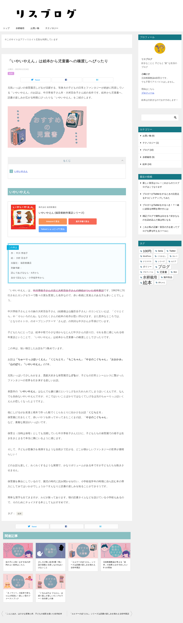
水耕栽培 (20, 28)
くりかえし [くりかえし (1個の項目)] (161, 256)
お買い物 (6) (148, 135)
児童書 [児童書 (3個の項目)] (163, 272)
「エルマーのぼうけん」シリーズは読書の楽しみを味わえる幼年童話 (83, 565)
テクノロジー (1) (151, 143)
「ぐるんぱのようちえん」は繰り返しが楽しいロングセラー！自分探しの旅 (50, 596)
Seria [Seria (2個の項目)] (160, 251)
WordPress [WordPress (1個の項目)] (147, 256)
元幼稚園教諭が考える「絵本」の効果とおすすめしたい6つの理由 (115, 565)
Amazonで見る (52, 221)
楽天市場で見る (82, 221)
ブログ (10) (148, 150)
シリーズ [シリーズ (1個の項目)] (161, 261)
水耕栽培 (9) (148, 157)
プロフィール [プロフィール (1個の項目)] (148, 272)
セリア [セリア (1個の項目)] (173, 261)
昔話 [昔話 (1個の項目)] (175, 272)
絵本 (11, 73)
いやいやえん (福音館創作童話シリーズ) (61, 212)
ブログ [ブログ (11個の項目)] (164, 267)
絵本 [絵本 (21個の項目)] (147, 282)
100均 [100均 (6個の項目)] (147, 251)
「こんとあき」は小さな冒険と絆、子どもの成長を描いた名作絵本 (33, 614)
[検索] (159, 117)
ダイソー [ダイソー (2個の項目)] (147, 266)
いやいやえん (21, 171)
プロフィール (147, 93)
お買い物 (35, 28)
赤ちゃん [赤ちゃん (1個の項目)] (161, 282)
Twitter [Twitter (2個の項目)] (172, 251)
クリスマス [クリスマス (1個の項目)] (147, 261)
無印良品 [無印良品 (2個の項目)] (168, 277)
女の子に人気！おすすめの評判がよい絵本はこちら (18, 563)
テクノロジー (51, 28)
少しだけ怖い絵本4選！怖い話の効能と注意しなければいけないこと (50, 565)
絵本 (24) (147, 164)
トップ (6, 28)
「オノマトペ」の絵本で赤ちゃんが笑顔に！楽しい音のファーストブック (18, 596)
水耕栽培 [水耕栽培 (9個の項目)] (150, 277)
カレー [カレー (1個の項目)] (174, 256)
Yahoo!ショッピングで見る (52, 229)
